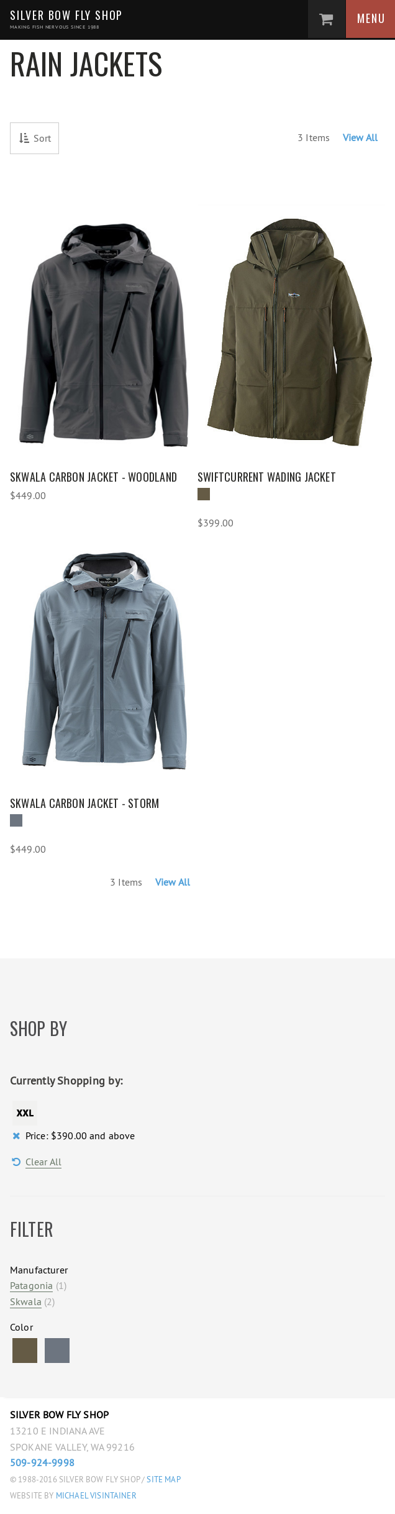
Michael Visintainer (95, 1495)
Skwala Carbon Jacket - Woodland (93, 477)
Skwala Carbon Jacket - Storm (84, 803)
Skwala (26, 1301)
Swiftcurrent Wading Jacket (267, 477)
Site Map (163, 1479)
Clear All (43, 1161)
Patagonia (31, 1285)
